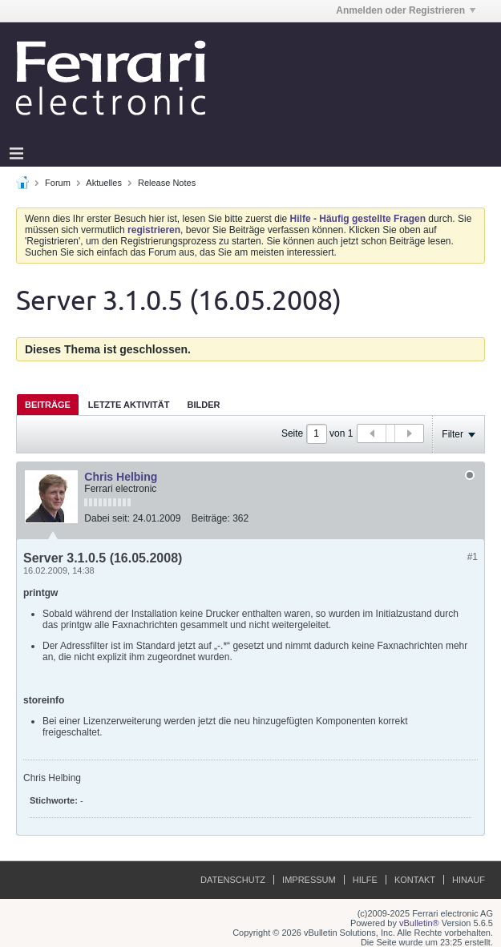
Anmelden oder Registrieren (405, 10)
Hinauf (468, 880)
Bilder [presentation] (203, 404)
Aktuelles (104, 182)
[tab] (47, 404)
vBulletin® (419, 923)
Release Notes (167, 182)
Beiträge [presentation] (48, 404)
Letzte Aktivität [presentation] (129, 404)
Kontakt (414, 880)
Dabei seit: (107, 518)
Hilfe (365, 880)
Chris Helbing (120, 476)
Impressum (309, 880)
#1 (472, 556)
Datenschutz (232, 880)
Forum (58, 182)
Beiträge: (211, 518)
